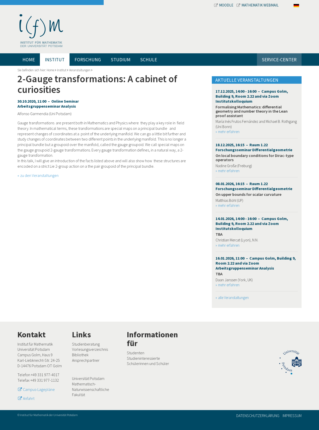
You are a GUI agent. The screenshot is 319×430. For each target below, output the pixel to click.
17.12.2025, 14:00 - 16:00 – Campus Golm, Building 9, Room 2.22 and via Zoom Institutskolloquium (252, 96)
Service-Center (279, 60)
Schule (148, 60)
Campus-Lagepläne (39, 389)
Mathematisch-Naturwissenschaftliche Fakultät (90, 389)
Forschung (88, 60)
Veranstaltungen (79, 70)
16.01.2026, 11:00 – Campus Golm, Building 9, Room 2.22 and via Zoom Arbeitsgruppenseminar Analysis (256, 263)
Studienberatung (86, 344)
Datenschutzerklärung (257, 415)
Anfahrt (28, 398)
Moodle (224, 5)
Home (28, 60)
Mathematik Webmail (258, 5)
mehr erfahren (228, 131)
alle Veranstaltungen (233, 297)
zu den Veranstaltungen (39, 175)
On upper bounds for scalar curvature (248, 194)
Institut (55, 60)
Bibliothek (80, 354)
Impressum (292, 415)
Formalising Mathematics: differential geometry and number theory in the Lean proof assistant (252, 111)
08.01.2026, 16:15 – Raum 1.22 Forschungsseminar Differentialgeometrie (254, 186)
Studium (120, 60)
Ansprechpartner (85, 360)
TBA (219, 234)
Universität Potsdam (88, 378)
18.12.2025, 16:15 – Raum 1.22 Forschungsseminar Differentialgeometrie (254, 147)
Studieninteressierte (143, 358)
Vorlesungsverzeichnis (90, 349)
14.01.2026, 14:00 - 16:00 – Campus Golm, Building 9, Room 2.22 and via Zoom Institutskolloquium (252, 223)
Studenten (135, 352)
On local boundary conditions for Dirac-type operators (255, 157)
